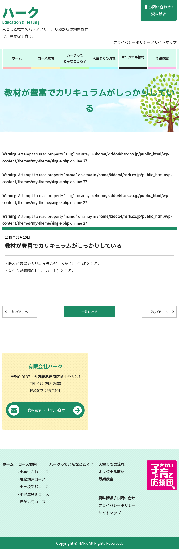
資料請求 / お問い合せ (45, 412)
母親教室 (162, 58)
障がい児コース (32, 503)
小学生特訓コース (34, 496)
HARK (83, 545)
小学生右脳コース (34, 473)
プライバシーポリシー (132, 42)
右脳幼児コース (32, 481)
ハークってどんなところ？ (74, 58)
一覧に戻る (89, 312)
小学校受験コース (34, 488)
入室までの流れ (104, 58)
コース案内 (46, 58)
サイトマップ (165, 42)
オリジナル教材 (132, 57)
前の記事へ (23, 312)
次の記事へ (155, 312)
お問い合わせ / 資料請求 (159, 10)
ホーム (17, 58)
